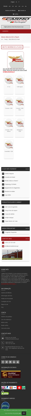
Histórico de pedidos (6, 316)
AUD (16, 6)
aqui (20, 413)
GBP (10, 6)
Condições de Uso (6, 301)
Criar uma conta (5, 328)
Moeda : (6, 6)
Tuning (5, 39)
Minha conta (4, 322)
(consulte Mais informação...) (8, 284)
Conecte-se (22, 10)
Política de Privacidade (7, 298)
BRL (26, 6)
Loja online (6, 195)
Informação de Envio (6, 295)
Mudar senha (4, 325)
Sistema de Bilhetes (6, 293)
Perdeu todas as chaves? (10, 181)
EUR (13, 6)
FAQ (2, 307)
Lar (2, 39)
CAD (19, 6)
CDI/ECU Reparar (8, 174)
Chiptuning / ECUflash (9, 184)
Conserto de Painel (8, 177)
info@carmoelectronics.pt (10, 246)
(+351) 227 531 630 (8, 243)
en (16, 2)
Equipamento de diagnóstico (11, 188)
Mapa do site (4, 304)
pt (19, 2)
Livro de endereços (6, 319)
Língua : (13, 2)
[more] (27, 169)
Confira (15, 14)
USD (23, 6)
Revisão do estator (8, 192)
